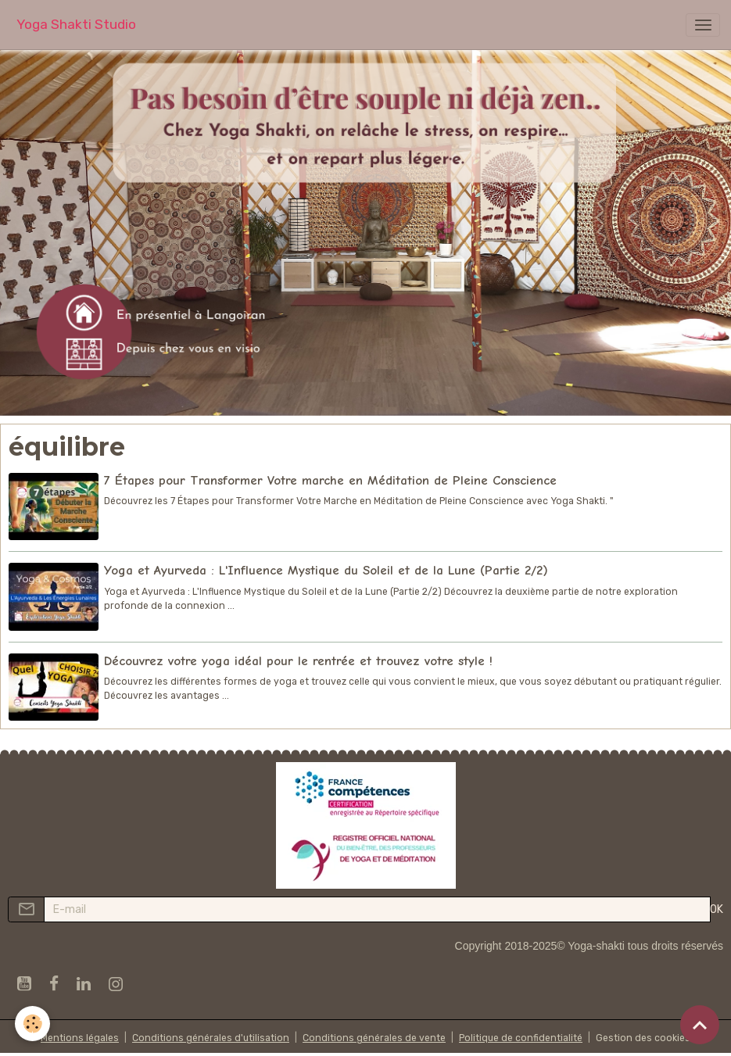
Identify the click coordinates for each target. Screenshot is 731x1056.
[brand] (76, 24)
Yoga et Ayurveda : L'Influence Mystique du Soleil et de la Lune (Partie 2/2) (326, 570)
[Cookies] (33, 1023)
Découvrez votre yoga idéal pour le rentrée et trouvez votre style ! (298, 660)
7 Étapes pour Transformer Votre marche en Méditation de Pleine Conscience (330, 480)
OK (716, 909)
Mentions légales (80, 1038)
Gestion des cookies (643, 1038)
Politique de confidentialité (520, 1038)
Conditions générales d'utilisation (210, 1038)
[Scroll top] (699, 1024)
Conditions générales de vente (374, 1038)
